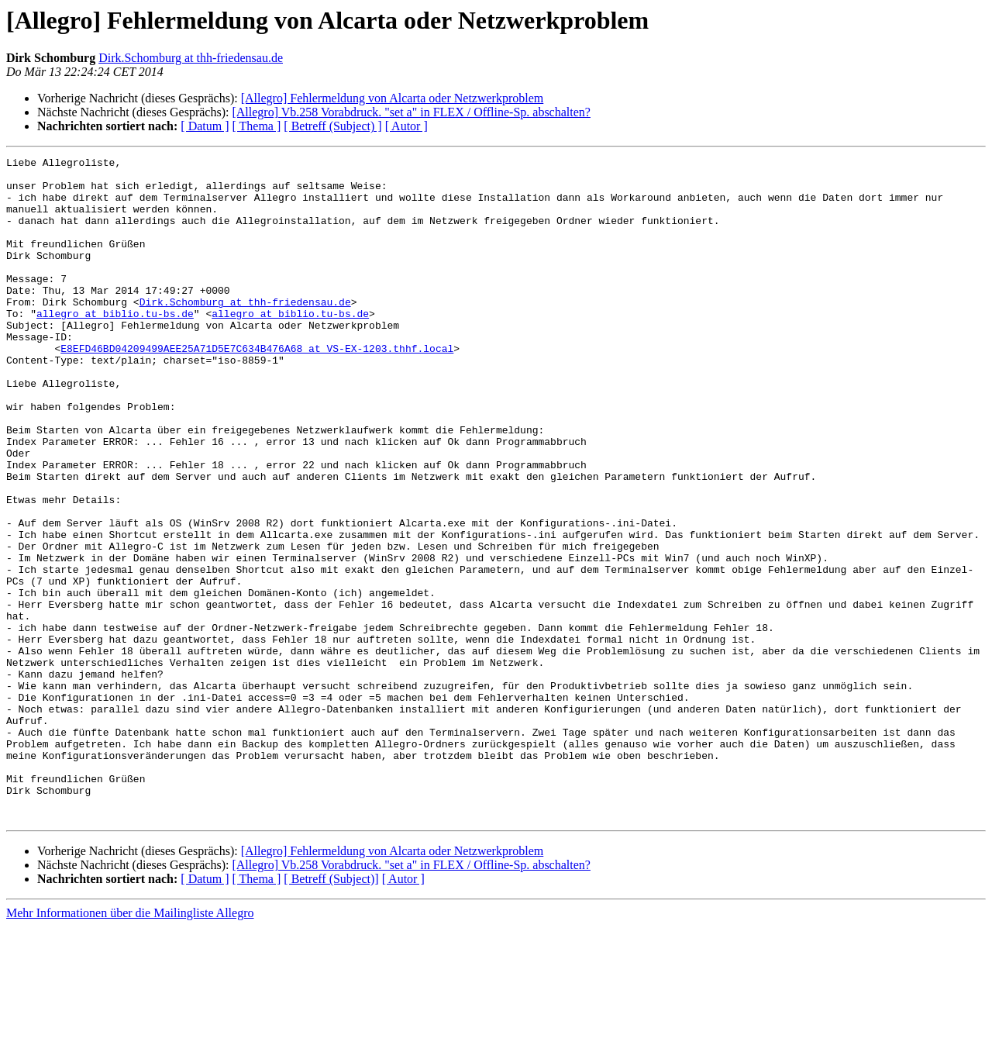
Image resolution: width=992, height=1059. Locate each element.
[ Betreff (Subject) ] (332, 126)
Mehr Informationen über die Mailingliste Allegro (129, 1045)
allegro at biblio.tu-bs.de (115, 346)
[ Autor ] (406, 126)
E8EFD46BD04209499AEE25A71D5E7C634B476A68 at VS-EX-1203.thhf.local (256, 388)
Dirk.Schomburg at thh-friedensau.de (190, 57)
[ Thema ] (256, 126)
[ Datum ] (205, 126)
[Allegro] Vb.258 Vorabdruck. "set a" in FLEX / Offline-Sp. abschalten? (411, 112)
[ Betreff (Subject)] (331, 1011)
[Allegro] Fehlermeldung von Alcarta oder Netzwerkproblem (392, 98)
